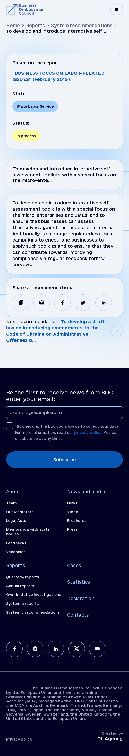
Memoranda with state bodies (28, 531)
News (72, 503)
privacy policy (88, 432)
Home (13, 25)
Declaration (80, 598)
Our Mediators (19, 512)
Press (72, 529)
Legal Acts (16, 521)
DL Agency (110, 738)
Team (11, 503)
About (13, 491)
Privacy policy (19, 739)
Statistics (78, 581)
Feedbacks (16, 543)
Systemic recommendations (33, 612)
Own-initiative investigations (33, 595)
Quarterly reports (22, 577)
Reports (35, 25)
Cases (74, 565)
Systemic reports (22, 604)
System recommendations (81, 25)
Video (72, 512)
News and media (86, 491)
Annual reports (20, 586)
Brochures (76, 521)
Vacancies (16, 552)
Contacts (78, 614)
